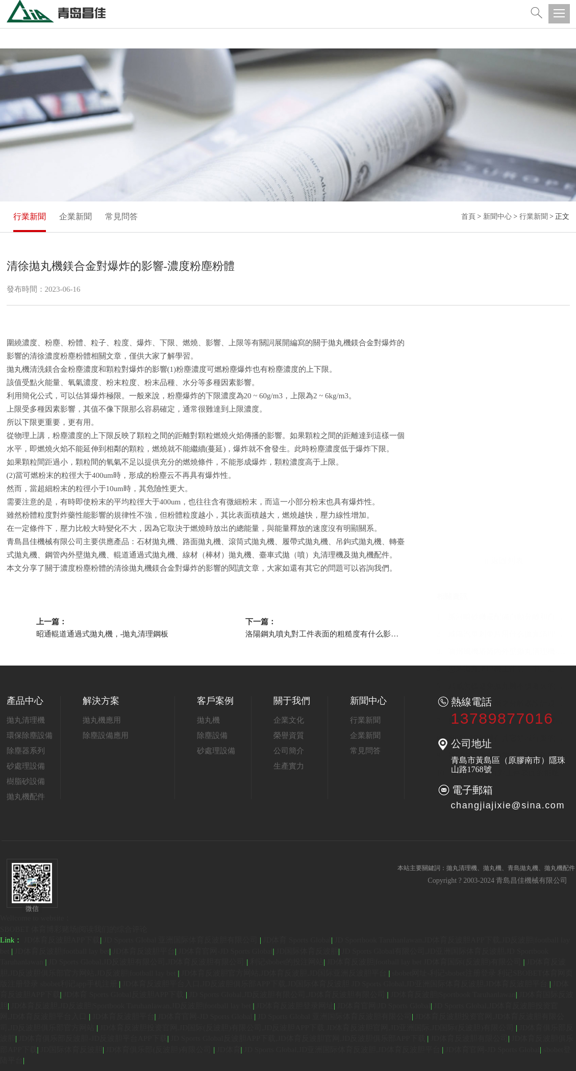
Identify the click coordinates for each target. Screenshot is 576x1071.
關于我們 (291, 701)
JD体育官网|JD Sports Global (384, 1006)
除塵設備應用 (106, 735)
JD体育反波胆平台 (144, 951)
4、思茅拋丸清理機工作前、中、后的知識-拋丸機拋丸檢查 (503, 437)
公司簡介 (288, 751)
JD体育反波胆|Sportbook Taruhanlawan (452, 994)
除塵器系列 (26, 751)
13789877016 (502, 718)
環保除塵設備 (30, 735)
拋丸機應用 (102, 720)
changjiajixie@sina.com (508, 805)
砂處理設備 (26, 766)
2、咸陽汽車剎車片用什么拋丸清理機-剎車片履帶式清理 (503, 402)
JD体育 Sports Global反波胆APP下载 (124, 994)
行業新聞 (29, 216)
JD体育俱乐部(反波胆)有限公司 (159, 1050)
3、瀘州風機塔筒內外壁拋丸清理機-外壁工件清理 (503, 420)
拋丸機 (208, 720)
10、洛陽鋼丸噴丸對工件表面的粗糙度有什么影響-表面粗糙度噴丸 (503, 541)
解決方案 (101, 701)
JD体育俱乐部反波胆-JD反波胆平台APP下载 (93, 1038)
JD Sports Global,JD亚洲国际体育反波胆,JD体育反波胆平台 (343, 1050)
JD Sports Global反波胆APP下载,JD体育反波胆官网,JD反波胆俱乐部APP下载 (298, 1038)
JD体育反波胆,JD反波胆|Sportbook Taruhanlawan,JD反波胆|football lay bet (132, 1006)
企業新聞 (75, 216)
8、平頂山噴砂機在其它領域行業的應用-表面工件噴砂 (503, 506)
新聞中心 (497, 216)
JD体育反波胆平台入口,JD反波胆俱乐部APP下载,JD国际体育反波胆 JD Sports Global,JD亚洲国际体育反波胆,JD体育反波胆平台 (335, 984)
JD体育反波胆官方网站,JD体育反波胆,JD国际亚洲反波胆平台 (284, 973)
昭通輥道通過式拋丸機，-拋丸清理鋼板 (102, 634)
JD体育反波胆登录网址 (295, 1006)
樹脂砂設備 (26, 781)
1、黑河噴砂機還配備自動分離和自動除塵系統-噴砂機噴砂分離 (503, 385)
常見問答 (121, 216)
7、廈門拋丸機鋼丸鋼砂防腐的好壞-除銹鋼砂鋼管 (503, 489)
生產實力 (288, 766)
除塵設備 (212, 735)
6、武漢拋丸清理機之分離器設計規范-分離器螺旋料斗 (503, 472)
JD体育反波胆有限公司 (469, 1038)
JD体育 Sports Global (297, 940)
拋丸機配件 (26, 797)
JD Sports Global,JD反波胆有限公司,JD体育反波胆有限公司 (147, 962)
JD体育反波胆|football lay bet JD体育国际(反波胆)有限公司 (425, 962)
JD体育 (229, 1050)
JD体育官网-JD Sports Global (226, 951)
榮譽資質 (288, 735)
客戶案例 (215, 701)
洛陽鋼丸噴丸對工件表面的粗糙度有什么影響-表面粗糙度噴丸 (322, 634)
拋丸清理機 (26, 720)
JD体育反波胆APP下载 (62, 940)
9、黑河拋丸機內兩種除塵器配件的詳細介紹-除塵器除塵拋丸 (503, 524)
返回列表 (504, 330)
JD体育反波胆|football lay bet (62, 951)
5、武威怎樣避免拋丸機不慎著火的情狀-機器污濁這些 (503, 454)
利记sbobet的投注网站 (286, 962)
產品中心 (25, 701)
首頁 (468, 216)
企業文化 (288, 720)
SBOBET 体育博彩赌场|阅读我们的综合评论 (73, 929)
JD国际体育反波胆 (307, 951)
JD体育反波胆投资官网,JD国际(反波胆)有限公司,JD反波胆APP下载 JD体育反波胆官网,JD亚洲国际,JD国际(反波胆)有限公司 (308, 1028)
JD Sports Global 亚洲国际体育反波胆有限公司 (182, 940)
